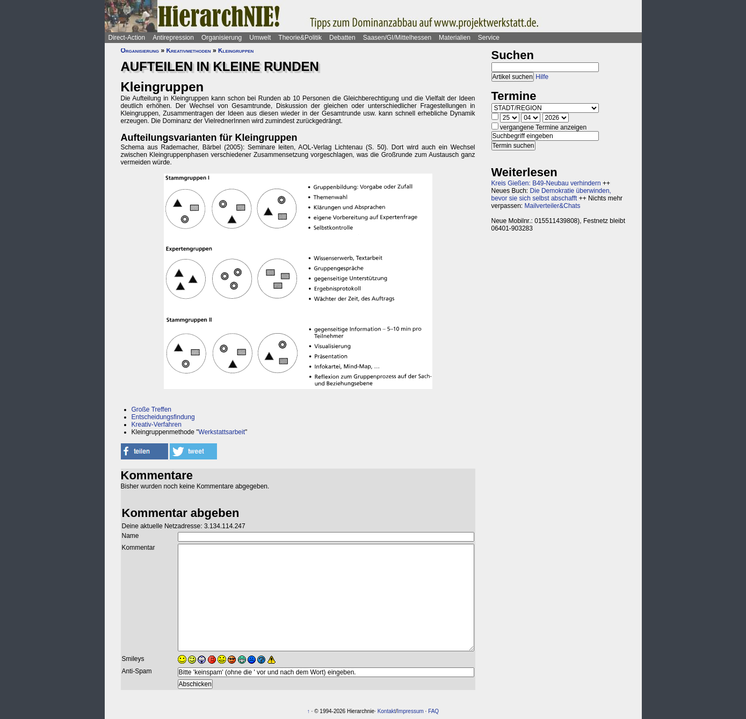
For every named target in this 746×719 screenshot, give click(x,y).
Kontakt (387, 711)
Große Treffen (151, 409)
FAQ (433, 711)
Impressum (410, 711)
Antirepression (173, 37)
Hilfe (541, 77)
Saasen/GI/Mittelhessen (397, 37)
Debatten (342, 37)
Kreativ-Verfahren (157, 424)
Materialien (454, 37)
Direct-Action (127, 37)
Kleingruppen (236, 50)
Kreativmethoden (188, 50)
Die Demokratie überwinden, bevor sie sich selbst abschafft (551, 194)
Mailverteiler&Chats (553, 206)
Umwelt (260, 37)
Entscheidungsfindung (163, 417)
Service (488, 37)
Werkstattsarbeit (222, 432)
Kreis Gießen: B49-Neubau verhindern (546, 183)
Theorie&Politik (300, 37)
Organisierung (221, 37)
